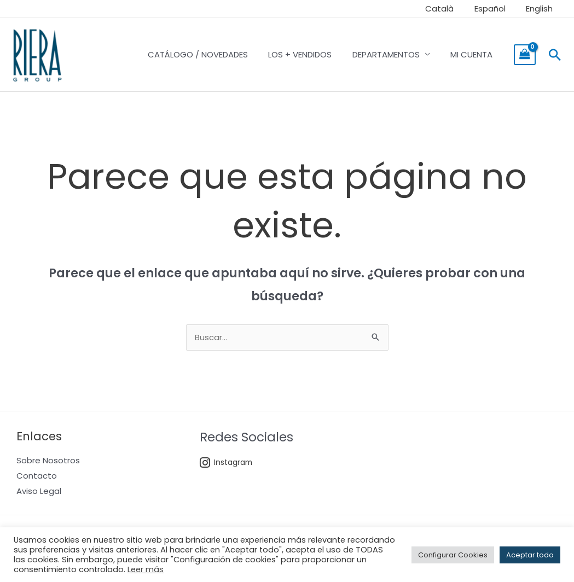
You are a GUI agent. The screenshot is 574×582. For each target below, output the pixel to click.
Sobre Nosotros (48, 461)
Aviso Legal (38, 491)
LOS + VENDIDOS (310, 54)
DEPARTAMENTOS (392, 54)
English (541, 8)
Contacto (36, 476)
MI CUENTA (474, 54)
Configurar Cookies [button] (453, 555)
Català (450, 8)
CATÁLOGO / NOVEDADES (212, 54)
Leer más (145, 569)
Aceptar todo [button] (530, 555)
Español (496, 8)
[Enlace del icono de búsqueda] (555, 54)
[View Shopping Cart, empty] (525, 54)
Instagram (227, 463)
